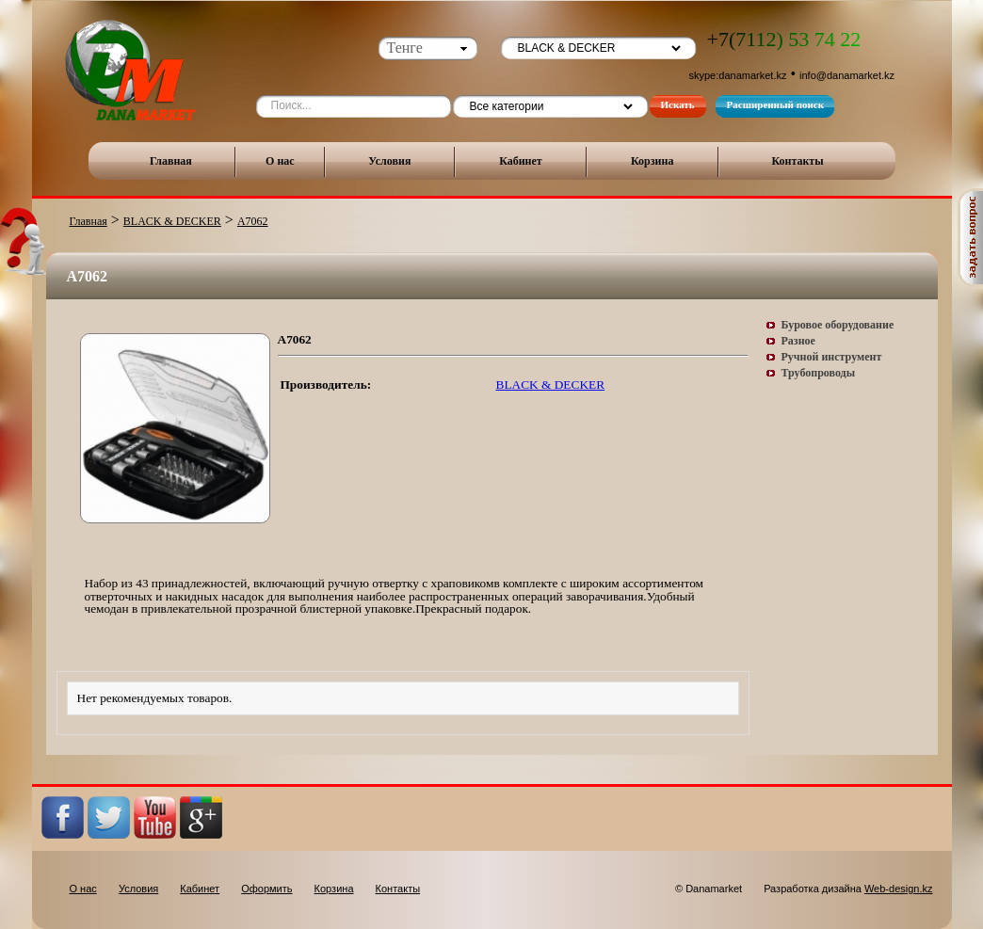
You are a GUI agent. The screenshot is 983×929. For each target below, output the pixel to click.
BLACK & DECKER (172, 221)
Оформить (266, 888)
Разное (798, 340)
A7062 (252, 221)
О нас (280, 161)
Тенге (405, 48)
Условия (389, 161)
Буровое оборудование (838, 324)
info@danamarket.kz (846, 75)
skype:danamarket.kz (738, 75)
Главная (171, 161)
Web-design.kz (898, 888)
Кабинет (520, 161)
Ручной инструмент (832, 356)
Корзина (652, 161)
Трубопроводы (819, 372)
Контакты (797, 161)
